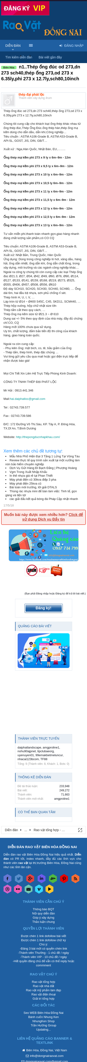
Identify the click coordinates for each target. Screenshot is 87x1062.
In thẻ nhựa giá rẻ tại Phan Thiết (31, 475)
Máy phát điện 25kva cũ (25, 483)
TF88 (43, 759)
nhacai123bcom (28, 759)
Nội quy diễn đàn (43, 913)
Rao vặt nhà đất (43, 986)
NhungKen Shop (43, 1021)
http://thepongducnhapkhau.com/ (38, 437)
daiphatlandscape (29, 747)
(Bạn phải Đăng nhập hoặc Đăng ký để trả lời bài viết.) (55, 593)
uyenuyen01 (26, 755)
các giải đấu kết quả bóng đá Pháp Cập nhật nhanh (44, 499)
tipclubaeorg (45, 751)
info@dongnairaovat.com (47, 1056)
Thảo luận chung (43, 922)
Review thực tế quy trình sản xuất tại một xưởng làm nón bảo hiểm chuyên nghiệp (42, 462)
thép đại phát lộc (31, 94)
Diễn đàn (13, 45)
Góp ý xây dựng (43, 917)
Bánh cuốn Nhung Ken (43, 1017)
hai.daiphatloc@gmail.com (27, 399)
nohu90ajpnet (27, 751)
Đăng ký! (44, 608)
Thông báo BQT (43, 909)
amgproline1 (51, 747)
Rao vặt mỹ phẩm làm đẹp (43, 990)
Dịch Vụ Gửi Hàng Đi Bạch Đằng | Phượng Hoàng (43, 468)
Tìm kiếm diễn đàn (18, 57)
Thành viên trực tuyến (38, 738)
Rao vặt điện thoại (43, 994)
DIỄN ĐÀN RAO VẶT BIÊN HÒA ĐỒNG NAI (42, 847)
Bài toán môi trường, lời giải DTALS (33, 487)
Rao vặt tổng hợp (43, 982)
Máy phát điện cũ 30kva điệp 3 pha (33, 479)
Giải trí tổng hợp (44, 998)
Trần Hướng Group (43, 1025)
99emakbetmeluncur (49, 755)
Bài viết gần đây (50, 57)
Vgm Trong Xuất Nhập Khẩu (28, 472)
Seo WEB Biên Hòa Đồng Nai (43, 1013)
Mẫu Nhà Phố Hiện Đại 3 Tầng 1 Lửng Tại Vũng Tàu (45, 456)
